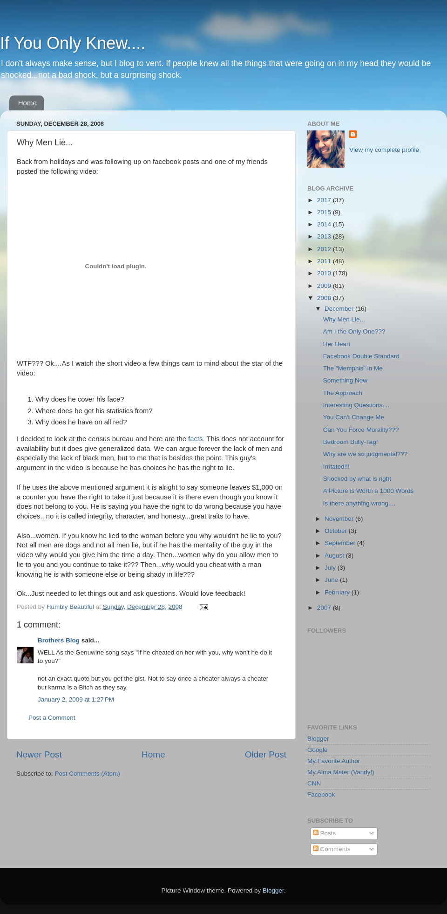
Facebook (321, 794)
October (337, 530)
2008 (325, 297)
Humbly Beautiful (71, 606)
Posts (324, 833)
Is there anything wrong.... (359, 503)
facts (195, 439)
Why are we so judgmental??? (365, 453)
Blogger (318, 738)
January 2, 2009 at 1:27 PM (76, 699)
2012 (325, 249)
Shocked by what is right (357, 478)
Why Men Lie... (344, 319)
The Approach (342, 392)
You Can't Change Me (353, 417)
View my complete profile (384, 149)
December (340, 308)
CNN (314, 783)
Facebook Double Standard (361, 356)
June (332, 579)
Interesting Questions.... (356, 405)
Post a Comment (51, 717)
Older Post (265, 754)
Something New (345, 380)
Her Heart (337, 344)
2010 (325, 273)
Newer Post (39, 754)
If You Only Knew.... (72, 43)
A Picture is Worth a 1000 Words (368, 490)
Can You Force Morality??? (361, 429)
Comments (332, 849)
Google (317, 749)
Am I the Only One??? (354, 331)
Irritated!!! (336, 466)
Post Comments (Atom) (87, 773)
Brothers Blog (59, 640)
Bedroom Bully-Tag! (350, 441)
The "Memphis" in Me (353, 368)
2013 (325, 236)
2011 (325, 261)
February (338, 592)
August (335, 555)
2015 (325, 212)
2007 (325, 607)
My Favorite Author (333, 760)
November (340, 518)
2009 (325, 285)
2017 (325, 200)
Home (27, 103)
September (341, 542)
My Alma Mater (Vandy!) (340, 772)
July (331, 567)
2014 (325, 224)
